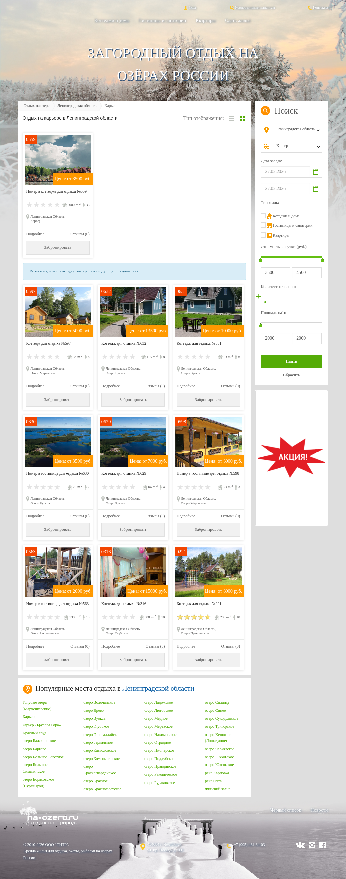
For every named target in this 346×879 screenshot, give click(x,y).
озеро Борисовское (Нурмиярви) (38, 782)
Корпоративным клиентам (252, 7)
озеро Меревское (158, 726)
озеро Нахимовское (160, 734)
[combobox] (297, 130)
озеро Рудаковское (159, 782)
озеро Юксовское (219, 765)
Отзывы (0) (80, 234)
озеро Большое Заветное (43, 757)
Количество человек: (279, 286)
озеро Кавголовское (99, 750)
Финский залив (218, 789)
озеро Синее (215, 710)
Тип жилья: (271, 202)
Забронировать (57, 247)
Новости (319, 810)
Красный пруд (34, 733)
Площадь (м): (273, 312)
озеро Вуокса (94, 718)
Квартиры (205, 20)
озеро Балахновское (39, 740)
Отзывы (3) (230, 646)
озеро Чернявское (220, 749)
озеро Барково (34, 749)
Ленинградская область (77, 105)
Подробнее (35, 234)
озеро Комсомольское (101, 758)
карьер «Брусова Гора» (42, 725)
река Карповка (217, 773)
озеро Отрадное (157, 742)
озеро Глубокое (96, 726)
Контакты (317, 7)
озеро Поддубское (159, 758)
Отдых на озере (37, 105)
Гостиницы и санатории (162, 20)
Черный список (285, 810)
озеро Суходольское (221, 718)
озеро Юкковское (219, 757)
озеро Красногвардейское (99, 769)
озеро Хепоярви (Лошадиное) (218, 737)
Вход (189, 7)
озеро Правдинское (160, 766)
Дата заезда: (271, 161)
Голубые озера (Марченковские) (37, 705)
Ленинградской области (158, 688)
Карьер (29, 716)
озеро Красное (95, 781)
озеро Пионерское (159, 750)
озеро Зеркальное (98, 742)
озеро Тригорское (219, 726)
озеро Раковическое (160, 774)
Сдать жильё (237, 20)
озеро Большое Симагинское (35, 768)
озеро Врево (93, 710)
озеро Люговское (158, 710)
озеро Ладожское (158, 702)
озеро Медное (156, 718)
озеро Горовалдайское (101, 734)
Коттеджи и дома (111, 20)
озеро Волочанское (99, 702)
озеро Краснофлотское (102, 789)
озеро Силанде (217, 702)
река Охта (213, 781)
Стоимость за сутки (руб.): (284, 247)
